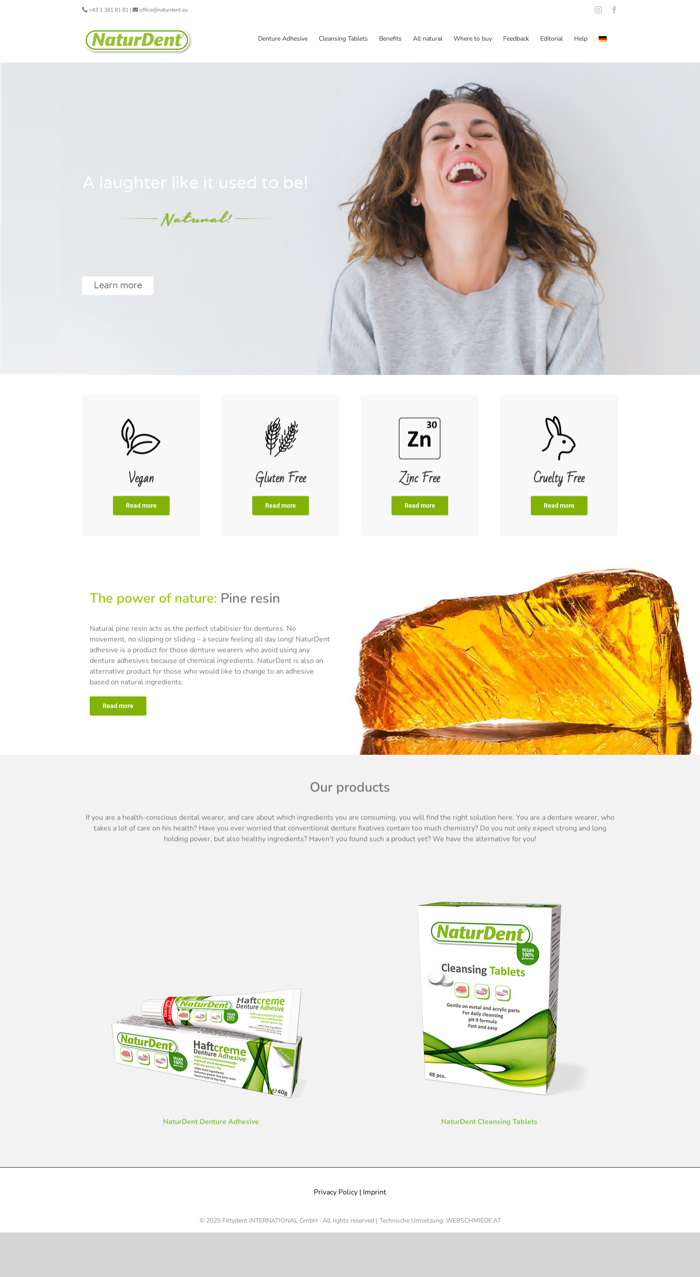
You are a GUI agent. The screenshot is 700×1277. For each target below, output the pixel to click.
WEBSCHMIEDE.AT (473, 1220)
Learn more (118, 285)
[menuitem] (603, 39)
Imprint (374, 1192)
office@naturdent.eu (163, 9)
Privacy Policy (336, 1192)
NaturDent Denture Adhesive (211, 1124)
